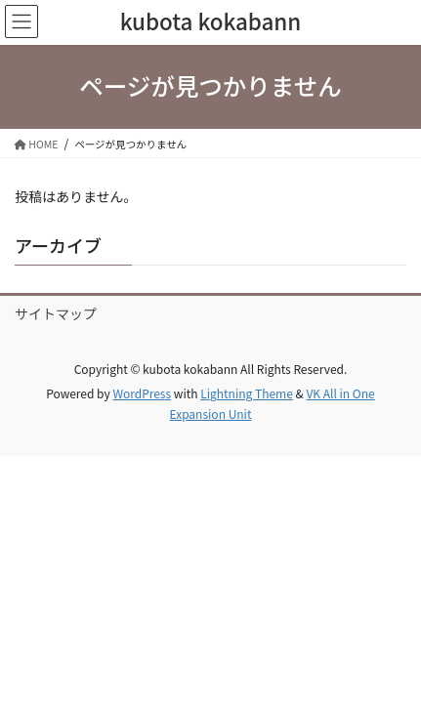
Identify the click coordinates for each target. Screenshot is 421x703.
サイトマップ (56, 313)
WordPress (141, 393)
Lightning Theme (246, 393)
